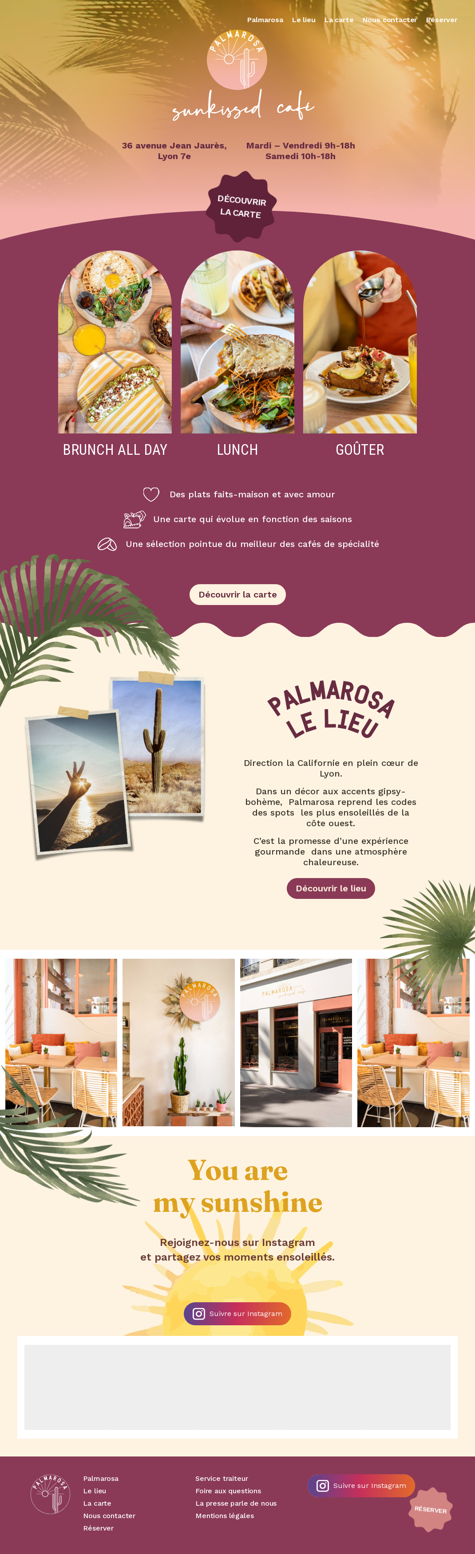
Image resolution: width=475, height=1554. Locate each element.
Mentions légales (224, 1515)
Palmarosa (265, 20)
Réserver (442, 20)
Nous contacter (390, 20)
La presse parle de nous (236, 1503)
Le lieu (304, 20)
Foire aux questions (228, 1491)
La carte (339, 20)
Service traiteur (221, 1478)
